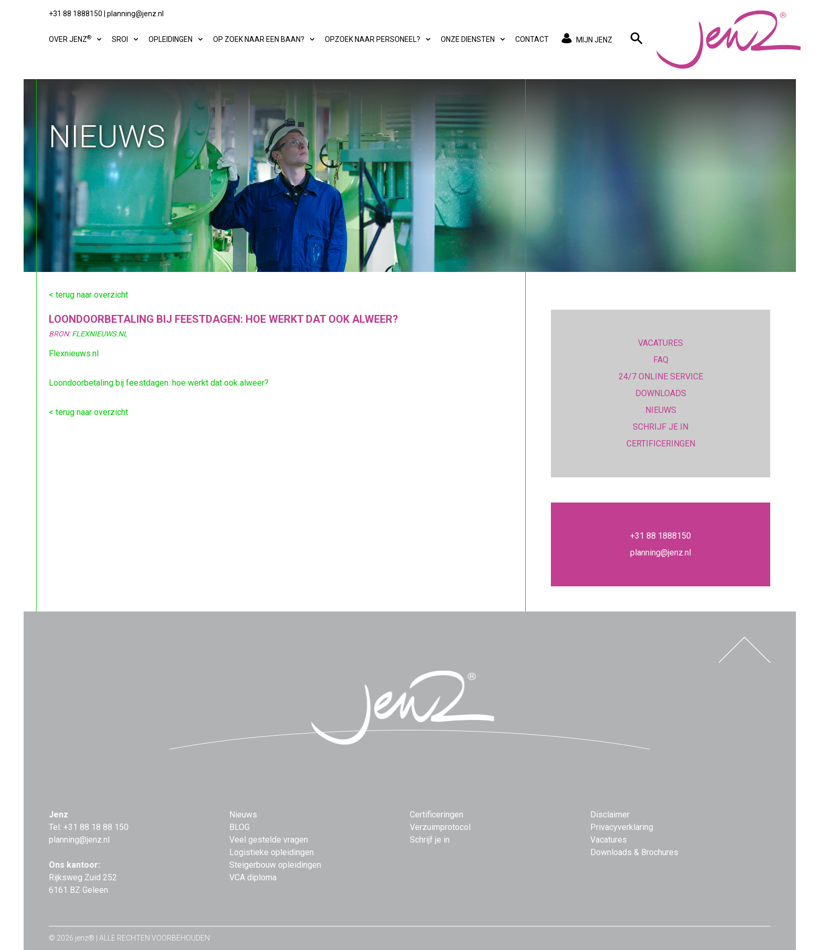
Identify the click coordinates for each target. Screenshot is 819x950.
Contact (532, 39)
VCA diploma (252, 877)
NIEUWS (660, 410)
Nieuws (243, 815)
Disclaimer (610, 815)
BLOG (239, 827)
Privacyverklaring (621, 827)
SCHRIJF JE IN (660, 427)
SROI (126, 39)
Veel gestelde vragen (268, 840)
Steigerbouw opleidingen (275, 865)
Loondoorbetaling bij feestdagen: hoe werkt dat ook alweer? (159, 383)
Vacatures (608, 840)
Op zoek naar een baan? (264, 39)
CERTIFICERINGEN (660, 444)
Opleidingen (176, 39)
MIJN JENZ (584, 39)
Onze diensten (474, 39)
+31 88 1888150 (75, 13)
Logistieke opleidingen (271, 852)
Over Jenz (76, 38)
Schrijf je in (430, 840)
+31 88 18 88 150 (96, 827)
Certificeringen (436, 815)
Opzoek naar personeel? (378, 39)
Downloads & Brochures (634, 852)
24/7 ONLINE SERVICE (661, 376)
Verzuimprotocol (440, 827)
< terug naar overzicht (88, 295)
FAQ (660, 360)
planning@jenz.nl (135, 13)
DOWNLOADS (660, 393)
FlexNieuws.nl (99, 334)
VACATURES (660, 343)
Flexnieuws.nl (74, 353)
